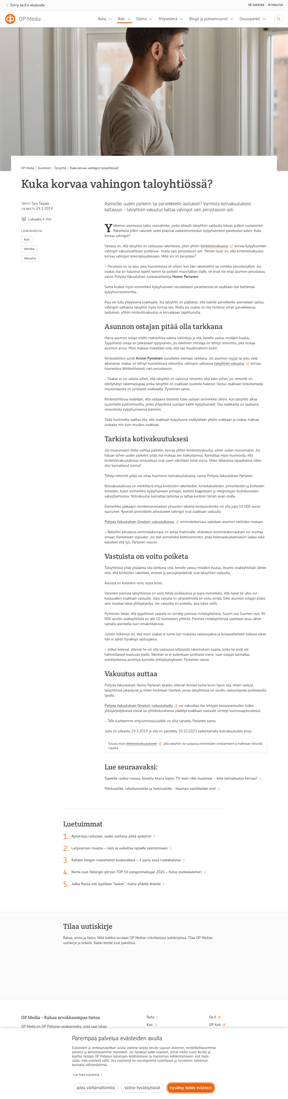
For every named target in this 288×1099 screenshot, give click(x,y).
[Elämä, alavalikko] (152, 19)
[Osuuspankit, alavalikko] (265, 19)
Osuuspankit (250, 18)
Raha (102, 18)
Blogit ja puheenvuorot (208, 18)
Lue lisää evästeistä (86, 1075)
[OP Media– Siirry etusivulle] (25, 19)
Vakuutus (30, 258)
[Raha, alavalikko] (111, 19)
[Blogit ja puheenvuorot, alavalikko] (233, 19)
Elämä (141, 18)
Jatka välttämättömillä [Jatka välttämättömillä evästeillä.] (95, 1087)
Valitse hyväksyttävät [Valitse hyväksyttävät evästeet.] (142, 1087)
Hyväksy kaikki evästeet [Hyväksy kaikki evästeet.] (191, 1087)
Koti (121, 18)
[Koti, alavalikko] (130, 19)
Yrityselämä (168, 18)
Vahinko (29, 249)
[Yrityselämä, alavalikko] (183, 19)
